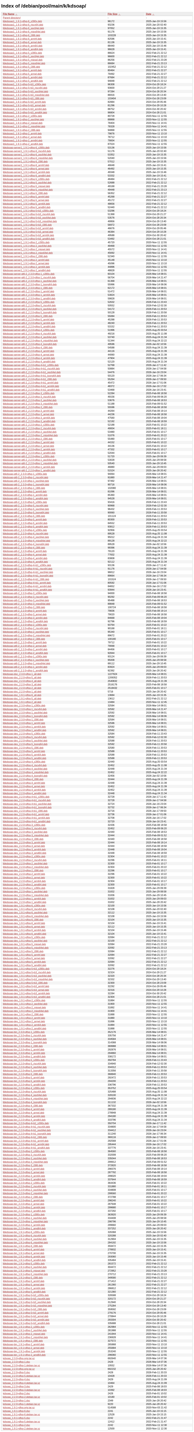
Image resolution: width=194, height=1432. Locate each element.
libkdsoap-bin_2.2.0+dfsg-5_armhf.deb (23, 1077)
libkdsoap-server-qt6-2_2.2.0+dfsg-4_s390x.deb (28, 330)
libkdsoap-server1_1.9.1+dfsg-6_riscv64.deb (27, 151)
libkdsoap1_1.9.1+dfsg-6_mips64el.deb (24, 31)
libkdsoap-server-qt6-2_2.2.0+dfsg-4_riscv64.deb (29, 333)
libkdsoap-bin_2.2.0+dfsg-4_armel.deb (23, 1112)
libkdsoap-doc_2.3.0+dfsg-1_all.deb (22, 674)
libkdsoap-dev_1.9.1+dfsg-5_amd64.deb (24, 965)
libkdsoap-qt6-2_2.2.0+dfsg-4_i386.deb (24, 547)
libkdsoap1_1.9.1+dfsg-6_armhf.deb (22, 39)
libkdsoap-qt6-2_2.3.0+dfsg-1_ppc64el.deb (26, 481)
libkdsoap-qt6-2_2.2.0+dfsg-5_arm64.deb (25, 523)
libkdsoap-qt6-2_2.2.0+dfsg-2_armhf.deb (25, 642)
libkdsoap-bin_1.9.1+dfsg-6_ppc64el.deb (25, 1239)
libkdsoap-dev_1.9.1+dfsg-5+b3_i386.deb (25, 983)
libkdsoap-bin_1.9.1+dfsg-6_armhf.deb (23, 1249)
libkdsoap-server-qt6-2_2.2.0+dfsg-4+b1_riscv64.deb (31, 368)
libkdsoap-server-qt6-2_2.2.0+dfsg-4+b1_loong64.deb (32, 375)
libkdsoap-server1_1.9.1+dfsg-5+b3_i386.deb (27, 225)
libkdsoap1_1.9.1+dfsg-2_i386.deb (21, 130)
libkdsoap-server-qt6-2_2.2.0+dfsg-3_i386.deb (28, 407)
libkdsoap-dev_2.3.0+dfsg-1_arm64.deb (24, 726)
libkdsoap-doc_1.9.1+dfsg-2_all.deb (22, 702)
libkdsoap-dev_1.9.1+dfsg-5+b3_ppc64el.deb (27, 976)
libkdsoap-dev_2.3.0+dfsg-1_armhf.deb (24, 723)
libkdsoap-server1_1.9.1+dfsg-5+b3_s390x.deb (28, 210)
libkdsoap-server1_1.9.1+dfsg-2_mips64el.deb (28, 253)
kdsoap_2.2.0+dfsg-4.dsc (16, 1379)
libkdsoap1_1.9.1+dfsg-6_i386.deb (21, 35)
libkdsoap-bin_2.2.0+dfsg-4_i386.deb (23, 1105)
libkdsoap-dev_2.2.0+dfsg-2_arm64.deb (24, 881)
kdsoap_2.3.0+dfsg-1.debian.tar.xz (21, 1365)
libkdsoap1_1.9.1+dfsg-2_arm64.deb (22, 140)
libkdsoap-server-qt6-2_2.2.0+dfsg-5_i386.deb (28, 316)
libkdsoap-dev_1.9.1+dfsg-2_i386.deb (23, 1014)
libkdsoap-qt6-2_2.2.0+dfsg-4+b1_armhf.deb (27, 583)
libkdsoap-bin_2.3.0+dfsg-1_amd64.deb (24, 1056)
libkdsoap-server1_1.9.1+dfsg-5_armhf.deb (26, 196)
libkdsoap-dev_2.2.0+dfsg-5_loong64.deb (25, 744)
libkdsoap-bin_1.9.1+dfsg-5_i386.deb (23, 1277)
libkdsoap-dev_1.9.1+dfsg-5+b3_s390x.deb (26, 968)
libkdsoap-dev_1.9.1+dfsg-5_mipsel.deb (24, 944)
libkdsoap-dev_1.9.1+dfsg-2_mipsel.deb (24, 1007)
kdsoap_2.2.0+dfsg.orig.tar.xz (19, 1369)
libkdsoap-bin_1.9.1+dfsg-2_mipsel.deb (24, 1334)
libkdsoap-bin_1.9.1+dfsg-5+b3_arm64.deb (26, 1319)
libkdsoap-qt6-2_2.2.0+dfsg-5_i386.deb (24, 516)
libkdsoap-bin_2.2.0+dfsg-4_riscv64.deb (24, 1091)
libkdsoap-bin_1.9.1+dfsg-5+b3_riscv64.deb (26, 1298)
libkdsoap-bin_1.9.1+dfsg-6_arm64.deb (24, 1256)
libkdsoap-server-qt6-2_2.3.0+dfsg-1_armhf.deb (28, 291)
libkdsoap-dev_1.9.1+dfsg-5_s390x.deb (24, 937)
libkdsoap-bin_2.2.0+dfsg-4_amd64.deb (24, 1120)
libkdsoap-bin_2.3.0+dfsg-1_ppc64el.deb (25, 1039)
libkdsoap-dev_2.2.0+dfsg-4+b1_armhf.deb (26, 814)
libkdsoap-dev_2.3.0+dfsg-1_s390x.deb (24, 705)
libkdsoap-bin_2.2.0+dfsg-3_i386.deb (23, 1165)
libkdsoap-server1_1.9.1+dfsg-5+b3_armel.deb (28, 232)
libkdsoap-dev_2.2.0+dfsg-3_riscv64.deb (25, 828)
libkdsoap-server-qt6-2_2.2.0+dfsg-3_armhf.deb (28, 411)
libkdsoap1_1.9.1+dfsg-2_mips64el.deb (24, 126)
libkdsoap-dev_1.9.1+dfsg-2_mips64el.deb (25, 1011)
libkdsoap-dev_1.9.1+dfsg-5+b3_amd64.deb (26, 997)
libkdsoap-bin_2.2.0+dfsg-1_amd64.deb (24, 1228)
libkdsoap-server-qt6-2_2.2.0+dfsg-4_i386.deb (28, 347)
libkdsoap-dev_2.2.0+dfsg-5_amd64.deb (24, 758)
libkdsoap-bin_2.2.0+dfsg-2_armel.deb (23, 1204)
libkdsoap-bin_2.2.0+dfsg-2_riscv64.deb (24, 1186)
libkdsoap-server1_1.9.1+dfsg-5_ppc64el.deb (27, 182)
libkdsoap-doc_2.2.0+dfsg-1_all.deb (22, 691)
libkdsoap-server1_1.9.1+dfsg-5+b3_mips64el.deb (30, 221)
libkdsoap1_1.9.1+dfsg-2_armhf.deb (22, 133)
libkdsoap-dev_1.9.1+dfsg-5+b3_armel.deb (26, 990)
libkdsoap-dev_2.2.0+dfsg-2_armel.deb (24, 877)
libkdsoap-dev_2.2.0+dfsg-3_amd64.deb (24, 853)
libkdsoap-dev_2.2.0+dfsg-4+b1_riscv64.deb (27, 800)
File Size (112, 14)
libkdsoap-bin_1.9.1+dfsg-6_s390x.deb (24, 1232)
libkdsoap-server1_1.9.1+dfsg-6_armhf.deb (26, 165)
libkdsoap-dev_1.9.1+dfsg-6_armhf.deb (24, 923)
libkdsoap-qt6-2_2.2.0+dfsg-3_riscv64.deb (25, 597)
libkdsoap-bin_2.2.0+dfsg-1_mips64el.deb (25, 1221)
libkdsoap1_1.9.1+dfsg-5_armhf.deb (22, 70)
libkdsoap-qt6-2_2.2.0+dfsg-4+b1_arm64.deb (27, 586)
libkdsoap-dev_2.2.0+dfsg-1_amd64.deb (24, 902)
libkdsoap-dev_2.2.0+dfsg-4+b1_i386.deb (25, 811)
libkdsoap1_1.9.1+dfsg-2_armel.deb (22, 137)
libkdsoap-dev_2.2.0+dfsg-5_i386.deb (23, 747)
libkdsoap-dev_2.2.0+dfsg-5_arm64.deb (24, 754)
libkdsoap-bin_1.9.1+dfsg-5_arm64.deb (24, 1288)
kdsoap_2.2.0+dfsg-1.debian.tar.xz (21, 1404)
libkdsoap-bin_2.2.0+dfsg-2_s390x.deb (24, 1183)
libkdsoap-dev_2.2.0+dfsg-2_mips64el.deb (25, 867)
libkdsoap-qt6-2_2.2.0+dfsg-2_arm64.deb (25, 649)
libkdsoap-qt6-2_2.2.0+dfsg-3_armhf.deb (25, 611)
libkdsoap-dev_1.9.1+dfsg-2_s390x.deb (24, 1000)
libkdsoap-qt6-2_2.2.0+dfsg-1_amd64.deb (25, 670)
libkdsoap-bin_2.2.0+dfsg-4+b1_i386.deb (25, 1137)
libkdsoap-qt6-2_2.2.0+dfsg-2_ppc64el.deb (26, 632)
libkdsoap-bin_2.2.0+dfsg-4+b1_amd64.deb (26, 1148)
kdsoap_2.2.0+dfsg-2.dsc (16, 1393)
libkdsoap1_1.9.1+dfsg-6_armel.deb (22, 42)
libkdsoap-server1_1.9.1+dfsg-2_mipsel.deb (26, 249)
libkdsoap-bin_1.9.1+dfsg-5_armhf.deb (23, 1281)
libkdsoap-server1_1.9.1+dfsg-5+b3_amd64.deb (29, 238)
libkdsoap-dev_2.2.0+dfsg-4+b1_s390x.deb (26, 797)
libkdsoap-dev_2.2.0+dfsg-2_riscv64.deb (25, 860)
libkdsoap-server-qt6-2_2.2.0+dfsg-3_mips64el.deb (30, 403)
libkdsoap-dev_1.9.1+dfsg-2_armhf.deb (24, 1018)
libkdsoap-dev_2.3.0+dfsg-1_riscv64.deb (25, 709)
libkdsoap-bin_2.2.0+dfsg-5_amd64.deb (24, 1084)
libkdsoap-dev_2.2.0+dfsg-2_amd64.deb (24, 884)
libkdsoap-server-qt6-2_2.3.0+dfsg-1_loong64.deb (30, 284)
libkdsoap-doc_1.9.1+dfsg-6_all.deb (22, 695)
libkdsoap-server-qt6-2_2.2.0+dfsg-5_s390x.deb (28, 302)
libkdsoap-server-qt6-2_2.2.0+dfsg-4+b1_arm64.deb (31, 386)
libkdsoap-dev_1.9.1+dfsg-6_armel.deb (24, 926)
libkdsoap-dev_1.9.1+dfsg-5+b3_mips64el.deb (28, 979)
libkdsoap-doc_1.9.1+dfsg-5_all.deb (22, 698)
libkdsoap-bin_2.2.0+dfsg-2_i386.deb (23, 1197)
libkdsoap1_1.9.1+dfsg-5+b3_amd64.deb (25, 112)
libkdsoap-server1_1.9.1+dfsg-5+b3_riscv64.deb (29, 214)
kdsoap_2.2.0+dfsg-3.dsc (16, 1386)
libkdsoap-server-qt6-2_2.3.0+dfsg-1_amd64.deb (29, 298)
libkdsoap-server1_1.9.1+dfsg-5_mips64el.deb (28, 189)
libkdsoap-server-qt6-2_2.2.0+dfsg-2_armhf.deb (28, 442)
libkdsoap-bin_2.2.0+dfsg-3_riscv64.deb (24, 1155)
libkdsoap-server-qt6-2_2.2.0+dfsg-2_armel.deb (28, 446)
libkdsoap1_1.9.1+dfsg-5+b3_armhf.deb (24, 102)
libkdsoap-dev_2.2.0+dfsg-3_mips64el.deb (25, 835)
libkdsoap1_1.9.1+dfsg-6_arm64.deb (22, 45)
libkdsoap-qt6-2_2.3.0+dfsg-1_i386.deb (24, 488)
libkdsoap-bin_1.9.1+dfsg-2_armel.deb (23, 1348)
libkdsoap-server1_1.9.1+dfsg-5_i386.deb (25, 193)
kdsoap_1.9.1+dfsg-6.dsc (16, 1411)
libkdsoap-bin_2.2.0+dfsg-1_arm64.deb (24, 1225)
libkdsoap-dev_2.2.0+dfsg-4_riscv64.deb (25, 765)
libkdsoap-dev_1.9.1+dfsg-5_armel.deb (24, 958)
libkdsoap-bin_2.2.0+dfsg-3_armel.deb (23, 1172)
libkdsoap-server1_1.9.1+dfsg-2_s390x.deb (26, 242)
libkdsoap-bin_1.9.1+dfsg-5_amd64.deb (24, 1291)
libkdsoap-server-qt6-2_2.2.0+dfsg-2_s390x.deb (28, 425)
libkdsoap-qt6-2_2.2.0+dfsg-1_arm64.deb (25, 667)
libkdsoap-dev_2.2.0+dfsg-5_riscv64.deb (25, 737)
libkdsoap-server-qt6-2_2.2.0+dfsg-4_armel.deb (28, 354)
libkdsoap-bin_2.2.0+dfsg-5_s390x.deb (24, 1060)
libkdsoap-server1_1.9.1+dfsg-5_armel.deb (26, 200)
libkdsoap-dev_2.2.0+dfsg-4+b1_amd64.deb (26, 821)
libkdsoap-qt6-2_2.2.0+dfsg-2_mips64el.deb (26, 635)
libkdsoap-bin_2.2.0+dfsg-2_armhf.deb (23, 1200)
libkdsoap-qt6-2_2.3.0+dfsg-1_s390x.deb (25, 474)
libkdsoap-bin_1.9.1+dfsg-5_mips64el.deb (25, 1274)
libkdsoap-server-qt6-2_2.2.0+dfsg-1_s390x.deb (28, 456)
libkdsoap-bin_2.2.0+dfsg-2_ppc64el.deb (25, 1190)
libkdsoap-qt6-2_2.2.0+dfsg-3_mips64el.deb (26, 604)
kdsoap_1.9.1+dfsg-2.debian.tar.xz (21, 1428)
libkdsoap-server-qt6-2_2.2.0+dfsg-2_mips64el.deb (30, 435)
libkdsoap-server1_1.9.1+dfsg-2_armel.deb (26, 263)
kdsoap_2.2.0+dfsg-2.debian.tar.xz (21, 1397)
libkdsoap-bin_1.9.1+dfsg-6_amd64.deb (24, 1260)
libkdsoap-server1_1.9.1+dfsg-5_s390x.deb (26, 179)
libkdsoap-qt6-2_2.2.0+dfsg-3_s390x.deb (25, 593)
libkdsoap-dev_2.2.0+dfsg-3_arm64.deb (24, 849)
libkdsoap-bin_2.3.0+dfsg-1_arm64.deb (24, 1053)
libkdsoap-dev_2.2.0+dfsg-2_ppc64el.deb (25, 863)
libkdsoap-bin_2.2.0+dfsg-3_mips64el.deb (25, 1162)
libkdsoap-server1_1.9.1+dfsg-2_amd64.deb (26, 270)
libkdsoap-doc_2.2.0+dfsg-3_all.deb (22, 684)
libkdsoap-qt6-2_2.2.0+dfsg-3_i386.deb (24, 607)
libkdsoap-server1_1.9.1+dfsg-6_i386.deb (25, 161)
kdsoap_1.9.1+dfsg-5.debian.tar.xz (21, 1421)
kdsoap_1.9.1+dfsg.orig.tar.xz (19, 1407)
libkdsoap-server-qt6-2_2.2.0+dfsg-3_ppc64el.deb (30, 400)
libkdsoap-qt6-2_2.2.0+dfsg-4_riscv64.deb (25, 533)
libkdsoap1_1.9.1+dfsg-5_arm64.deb (22, 77)
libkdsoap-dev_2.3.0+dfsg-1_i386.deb (23, 719)
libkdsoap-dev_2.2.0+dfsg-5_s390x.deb (24, 733)
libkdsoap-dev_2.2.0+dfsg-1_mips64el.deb (25, 895)
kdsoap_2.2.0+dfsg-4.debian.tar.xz (21, 1383)
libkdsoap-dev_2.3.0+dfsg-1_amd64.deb (24, 730)
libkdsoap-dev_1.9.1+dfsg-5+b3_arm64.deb (26, 993)
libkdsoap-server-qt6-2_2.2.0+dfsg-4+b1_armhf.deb (30, 382)
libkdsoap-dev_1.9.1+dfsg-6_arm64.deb (24, 930)
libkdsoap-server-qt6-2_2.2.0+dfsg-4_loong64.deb (30, 344)
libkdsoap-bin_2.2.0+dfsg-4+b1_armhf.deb (25, 1141)
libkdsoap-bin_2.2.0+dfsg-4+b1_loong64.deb (27, 1133)
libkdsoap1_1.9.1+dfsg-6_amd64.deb (23, 49)
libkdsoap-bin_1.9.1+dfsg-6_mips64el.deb (25, 1242)
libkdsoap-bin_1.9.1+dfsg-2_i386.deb (23, 1341)
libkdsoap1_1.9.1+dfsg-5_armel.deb (22, 74)
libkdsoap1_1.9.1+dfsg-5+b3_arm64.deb (24, 109)
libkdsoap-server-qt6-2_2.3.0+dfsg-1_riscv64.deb (29, 277)
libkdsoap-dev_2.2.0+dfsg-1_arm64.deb (24, 898)
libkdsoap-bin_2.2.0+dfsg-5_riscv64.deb (24, 1063)
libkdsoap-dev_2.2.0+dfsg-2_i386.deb (23, 870)
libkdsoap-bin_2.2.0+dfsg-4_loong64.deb (25, 1102)
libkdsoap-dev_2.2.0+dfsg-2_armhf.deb (24, 874)
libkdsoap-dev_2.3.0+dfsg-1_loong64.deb (25, 716)
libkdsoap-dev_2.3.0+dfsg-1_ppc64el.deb (25, 712)
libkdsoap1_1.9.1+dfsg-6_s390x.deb (22, 21)
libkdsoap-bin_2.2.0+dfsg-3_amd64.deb (24, 1179)
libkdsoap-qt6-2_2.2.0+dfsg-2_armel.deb (25, 646)
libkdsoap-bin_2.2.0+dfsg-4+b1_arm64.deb (26, 1144)
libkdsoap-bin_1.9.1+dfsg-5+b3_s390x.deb (26, 1295)
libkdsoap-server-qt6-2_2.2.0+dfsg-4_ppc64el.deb (30, 337)
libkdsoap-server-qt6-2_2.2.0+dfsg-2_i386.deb (28, 439)
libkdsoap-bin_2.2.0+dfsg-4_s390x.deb (24, 1088)
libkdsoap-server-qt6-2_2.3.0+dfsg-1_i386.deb (28, 288)
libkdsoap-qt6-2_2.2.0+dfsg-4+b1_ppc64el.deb (28, 572)
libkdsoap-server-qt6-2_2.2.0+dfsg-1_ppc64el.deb (30, 460)
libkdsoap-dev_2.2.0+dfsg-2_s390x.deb (24, 856)
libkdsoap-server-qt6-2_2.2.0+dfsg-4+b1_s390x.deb (31, 365)
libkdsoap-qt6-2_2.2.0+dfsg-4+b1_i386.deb (26, 579)
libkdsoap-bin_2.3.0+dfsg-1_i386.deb (23, 1046)
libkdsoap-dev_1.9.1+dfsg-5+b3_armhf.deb (26, 986)
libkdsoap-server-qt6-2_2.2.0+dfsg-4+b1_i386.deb (30, 379)
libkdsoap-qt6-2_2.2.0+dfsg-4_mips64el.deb (26, 540)
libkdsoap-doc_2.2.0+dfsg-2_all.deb (22, 688)
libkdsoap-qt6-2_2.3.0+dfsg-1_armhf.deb (25, 491)
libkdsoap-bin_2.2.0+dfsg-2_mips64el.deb (25, 1193)
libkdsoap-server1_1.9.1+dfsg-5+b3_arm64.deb (28, 235)
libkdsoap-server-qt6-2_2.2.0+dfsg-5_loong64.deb (30, 312)
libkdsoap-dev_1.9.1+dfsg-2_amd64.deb (24, 1028)
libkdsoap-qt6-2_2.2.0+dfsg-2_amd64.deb (25, 653)
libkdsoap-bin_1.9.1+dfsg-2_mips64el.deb (25, 1337)
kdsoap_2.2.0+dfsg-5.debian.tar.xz (21, 1376)
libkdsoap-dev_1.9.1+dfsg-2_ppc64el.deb (25, 1004)
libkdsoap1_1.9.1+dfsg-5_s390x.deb (22, 53)
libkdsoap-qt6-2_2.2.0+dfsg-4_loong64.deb (26, 544)
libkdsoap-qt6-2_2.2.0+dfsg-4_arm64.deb (25, 558)
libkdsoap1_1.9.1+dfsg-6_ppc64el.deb (23, 28)
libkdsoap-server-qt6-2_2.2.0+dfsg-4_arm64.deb (29, 358)
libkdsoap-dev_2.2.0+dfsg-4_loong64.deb (25, 775)
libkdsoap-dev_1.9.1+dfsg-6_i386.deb (23, 919)
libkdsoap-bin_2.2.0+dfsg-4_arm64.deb (24, 1116)
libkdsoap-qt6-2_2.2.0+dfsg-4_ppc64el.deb (26, 537)
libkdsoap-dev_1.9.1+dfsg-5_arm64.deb (24, 962)
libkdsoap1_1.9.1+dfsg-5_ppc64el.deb (23, 56)
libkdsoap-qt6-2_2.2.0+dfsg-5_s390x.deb (25, 502)
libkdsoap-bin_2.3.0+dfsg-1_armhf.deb (23, 1049)
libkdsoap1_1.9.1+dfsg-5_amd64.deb (23, 81)
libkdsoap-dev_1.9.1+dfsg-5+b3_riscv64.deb (27, 972)
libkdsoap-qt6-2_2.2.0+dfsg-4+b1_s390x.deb (27, 565)
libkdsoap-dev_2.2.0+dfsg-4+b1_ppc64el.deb (27, 804)
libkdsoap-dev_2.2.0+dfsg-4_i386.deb (23, 779)
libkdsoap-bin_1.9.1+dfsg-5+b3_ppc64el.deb (27, 1302)
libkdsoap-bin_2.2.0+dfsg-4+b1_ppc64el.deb (27, 1130)
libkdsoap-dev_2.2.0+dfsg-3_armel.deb (24, 846)
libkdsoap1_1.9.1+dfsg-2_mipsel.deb (22, 123)
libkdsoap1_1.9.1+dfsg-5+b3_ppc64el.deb (25, 91)
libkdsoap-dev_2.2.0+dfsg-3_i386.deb (23, 839)
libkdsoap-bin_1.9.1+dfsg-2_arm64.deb (24, 1351)
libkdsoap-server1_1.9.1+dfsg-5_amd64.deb (26, 207)
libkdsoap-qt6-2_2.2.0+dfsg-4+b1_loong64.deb (28, 575)
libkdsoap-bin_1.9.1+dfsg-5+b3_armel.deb (25, 1316)
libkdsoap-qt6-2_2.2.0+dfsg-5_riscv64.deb (25, 505)
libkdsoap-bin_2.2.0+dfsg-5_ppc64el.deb (25, 1067)
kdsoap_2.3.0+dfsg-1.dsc (16, 1362)
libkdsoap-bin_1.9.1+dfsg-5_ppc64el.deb (25, 1267)
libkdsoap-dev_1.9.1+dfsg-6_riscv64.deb (25, 909)
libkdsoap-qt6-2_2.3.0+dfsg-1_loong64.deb (26, 484)
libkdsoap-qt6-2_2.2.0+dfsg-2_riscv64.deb (25, 628)
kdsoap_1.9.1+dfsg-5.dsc (16, 1418)
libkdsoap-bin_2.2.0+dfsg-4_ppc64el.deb (25, 1095)
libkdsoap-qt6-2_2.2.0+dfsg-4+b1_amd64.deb (27, 589)
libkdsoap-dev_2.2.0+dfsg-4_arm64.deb (24, 790)
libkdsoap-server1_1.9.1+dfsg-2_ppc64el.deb (27, 246)
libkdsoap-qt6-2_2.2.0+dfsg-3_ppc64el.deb (26, 600)
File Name (8, 14)
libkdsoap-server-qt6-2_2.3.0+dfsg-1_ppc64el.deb (30, 281)
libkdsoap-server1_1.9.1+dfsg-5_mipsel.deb (26, 186)
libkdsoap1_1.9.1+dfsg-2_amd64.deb (23, 144)
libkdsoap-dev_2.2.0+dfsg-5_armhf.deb (24, 751)
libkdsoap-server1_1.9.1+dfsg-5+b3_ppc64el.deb (29, 217)
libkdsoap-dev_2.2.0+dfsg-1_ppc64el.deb (25, 891)
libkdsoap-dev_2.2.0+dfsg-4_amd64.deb (24, 793)
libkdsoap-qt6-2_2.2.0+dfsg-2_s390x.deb (25, 625)
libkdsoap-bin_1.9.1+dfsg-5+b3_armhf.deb (25, 1313)
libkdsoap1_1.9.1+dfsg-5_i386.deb (21, 67)
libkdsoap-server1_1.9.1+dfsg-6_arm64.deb (26, 172)
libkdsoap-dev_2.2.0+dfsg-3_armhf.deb (24, 842)
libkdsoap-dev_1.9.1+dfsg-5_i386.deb (23, 951)
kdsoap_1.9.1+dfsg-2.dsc (16, 1425)
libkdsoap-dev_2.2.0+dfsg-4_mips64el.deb (25, 772)
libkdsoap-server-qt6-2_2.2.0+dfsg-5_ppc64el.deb (30, 309)
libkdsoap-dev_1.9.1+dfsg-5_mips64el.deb (25, 947)
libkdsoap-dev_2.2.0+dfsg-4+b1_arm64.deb (26, 818)
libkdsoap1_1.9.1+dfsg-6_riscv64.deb (23, 24)
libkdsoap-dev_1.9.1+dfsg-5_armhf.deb (24, 955)
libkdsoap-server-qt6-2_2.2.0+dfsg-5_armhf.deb (28, 319)
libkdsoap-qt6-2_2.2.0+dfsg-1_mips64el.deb (26, 663)
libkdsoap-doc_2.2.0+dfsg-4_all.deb (22, 681)
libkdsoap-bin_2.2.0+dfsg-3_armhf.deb (23, 1169)
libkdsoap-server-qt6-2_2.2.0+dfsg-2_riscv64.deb (29, 428)
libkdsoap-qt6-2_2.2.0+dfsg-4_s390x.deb (25, 530)
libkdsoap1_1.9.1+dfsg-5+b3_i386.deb (23, 98)
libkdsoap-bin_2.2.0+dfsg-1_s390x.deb (24, 1214)
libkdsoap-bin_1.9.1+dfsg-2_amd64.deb (24, 1355)
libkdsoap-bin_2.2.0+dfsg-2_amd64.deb (24, 1211)
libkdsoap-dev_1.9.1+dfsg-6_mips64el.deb (25, 916)
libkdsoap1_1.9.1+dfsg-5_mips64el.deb (24, 63)
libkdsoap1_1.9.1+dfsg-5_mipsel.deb (22, 60)
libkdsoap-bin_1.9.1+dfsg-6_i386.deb (23, 1246)
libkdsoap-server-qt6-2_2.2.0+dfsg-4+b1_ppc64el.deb (32, 372)
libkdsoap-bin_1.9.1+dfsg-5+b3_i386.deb (25, 1309)
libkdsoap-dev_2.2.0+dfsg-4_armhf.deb (24, 783)
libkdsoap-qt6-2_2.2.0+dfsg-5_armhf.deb (25, 519)
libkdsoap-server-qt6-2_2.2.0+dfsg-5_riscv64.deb (29, 305)
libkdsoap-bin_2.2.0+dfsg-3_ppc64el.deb (25, 1158)
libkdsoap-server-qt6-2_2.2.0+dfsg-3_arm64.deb (29, 418)
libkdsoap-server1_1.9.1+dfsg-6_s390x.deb (26, 147)
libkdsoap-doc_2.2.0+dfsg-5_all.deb (22, 677)
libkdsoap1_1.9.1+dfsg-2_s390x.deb (22, 116)
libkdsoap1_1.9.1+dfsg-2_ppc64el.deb (23, 119)
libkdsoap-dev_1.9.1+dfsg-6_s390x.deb (24, 905)
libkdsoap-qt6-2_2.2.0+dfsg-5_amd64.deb (25, 526)
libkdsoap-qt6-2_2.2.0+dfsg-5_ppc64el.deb (26, 509)
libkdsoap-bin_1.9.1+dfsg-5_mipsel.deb (24, 1270)
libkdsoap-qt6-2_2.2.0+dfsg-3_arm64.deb (25, 618)
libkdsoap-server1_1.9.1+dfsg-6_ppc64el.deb (27, 154)
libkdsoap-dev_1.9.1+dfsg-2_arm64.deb (24, 1025)
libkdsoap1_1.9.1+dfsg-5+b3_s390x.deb (24, 84)
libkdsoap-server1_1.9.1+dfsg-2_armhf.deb (26, 260)
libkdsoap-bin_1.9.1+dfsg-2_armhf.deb (23, 1344)
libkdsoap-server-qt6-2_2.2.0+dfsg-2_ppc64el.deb (30, 432)
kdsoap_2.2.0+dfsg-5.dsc (16, 1372)
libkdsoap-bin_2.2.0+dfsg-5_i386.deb (23, 1074)
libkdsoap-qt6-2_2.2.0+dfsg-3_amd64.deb (25, 621)
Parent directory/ (12, 17)
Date (148, 14)
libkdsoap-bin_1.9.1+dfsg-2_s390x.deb (24, 1327)
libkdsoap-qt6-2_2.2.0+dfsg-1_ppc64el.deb (26, 660)
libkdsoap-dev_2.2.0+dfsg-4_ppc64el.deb (25, 769)
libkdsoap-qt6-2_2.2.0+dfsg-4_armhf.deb (25, 551)
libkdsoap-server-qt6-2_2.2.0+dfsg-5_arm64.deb (29, 323)
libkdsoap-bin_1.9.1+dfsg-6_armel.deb (23, 1253)
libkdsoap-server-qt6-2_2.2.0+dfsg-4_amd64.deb (29, 361)
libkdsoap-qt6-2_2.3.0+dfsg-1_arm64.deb (25, 495)
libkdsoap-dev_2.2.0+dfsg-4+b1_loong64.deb (27, 807)
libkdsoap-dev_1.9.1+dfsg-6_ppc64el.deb (25, 912)
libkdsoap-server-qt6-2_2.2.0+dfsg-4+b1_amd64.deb (31, 390)
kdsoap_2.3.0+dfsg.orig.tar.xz (19, 1358)
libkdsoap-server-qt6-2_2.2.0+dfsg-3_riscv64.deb (29, 396)
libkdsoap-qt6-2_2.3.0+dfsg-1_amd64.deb (25, 498)
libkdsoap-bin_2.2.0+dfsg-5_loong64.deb (25, 1070)
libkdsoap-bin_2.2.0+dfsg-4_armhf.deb (23, 1109)
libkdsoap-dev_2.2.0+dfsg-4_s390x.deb (24, 761)
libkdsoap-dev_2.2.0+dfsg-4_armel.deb (24, 786)
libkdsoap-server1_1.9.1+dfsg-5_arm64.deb (26, 204)
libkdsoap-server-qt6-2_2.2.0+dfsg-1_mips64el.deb (30, 463)
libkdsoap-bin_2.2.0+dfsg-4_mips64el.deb (25, 1098)
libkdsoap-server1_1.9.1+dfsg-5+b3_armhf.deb (28, 228)
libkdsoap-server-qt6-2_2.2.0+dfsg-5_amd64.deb (29, 326)
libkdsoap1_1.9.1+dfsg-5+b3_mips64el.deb (26, 95)
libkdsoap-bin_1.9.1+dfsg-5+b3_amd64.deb (26, 1323)
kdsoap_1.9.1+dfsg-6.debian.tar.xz (21, 1414)
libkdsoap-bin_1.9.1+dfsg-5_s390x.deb (24, 1263)
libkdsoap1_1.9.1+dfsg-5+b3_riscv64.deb (25, 88)
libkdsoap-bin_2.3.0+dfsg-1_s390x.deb (24, 1032)
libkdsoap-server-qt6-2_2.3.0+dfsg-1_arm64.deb (29, 295)
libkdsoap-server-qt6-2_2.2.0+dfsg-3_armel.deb (28, 414)
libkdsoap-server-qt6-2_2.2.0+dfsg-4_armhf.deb (28, 351)
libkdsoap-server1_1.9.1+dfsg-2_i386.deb (25, 256)
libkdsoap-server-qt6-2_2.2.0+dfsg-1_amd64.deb (29, 470)
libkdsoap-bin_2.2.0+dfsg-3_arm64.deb (24, 1176)
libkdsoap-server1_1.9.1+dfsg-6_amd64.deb (26, 175)
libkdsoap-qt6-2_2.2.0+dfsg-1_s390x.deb (25, 656)
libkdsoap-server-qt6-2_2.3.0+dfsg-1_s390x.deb (28, 274)
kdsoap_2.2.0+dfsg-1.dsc (16, 1400)
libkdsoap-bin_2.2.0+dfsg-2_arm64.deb (24, 1207)
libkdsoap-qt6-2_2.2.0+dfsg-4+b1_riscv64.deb (27, 568)
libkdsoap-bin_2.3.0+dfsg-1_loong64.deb (25, 1042)
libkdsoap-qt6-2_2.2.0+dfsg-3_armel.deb (25, 614)
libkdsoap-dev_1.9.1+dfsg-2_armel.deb (24, 1021)
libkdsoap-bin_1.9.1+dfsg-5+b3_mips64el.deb (27, 1305)
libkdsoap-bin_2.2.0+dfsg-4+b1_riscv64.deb (26, 1126)
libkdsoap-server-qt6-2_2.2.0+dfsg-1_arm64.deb (29, 467)
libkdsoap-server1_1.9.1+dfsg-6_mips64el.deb (28, 158)
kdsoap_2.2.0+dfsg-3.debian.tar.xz (21, 1390)
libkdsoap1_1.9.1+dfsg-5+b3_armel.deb (24, 105)
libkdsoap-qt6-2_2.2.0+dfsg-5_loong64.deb (26, 512)
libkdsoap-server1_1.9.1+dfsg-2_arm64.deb (26, 267)
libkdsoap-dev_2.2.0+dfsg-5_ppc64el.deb (25, 740)
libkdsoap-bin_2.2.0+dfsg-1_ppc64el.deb (25, 1218)
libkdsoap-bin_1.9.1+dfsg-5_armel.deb (23, 1284)
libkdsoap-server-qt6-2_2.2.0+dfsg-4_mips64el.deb (30, 340)
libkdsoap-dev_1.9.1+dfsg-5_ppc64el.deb (25, 940)
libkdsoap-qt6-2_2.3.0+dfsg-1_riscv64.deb (25, 477)
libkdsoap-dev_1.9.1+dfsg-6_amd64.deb (24, 934)
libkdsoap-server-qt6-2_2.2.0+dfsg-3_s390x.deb (28, 393)
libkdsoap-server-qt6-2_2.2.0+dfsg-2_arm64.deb (29, 449)
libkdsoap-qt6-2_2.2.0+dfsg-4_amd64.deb (25, 561)
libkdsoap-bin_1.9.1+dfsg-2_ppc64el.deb (25, 1330)
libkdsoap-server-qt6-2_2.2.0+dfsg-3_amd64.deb (29, 421)
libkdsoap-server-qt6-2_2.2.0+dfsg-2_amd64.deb (29, 453)
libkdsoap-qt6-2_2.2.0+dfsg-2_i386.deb (24, 639)
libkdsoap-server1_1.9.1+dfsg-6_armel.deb (26, 168)
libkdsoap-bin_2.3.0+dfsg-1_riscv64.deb (24, 1035)
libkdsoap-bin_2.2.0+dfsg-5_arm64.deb (24, 1081)
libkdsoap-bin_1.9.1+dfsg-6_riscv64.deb (24, 1235)
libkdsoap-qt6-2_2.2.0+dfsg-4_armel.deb (25, 554)
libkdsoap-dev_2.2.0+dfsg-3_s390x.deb (24, 825)
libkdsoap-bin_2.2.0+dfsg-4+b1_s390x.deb (26, 1123)
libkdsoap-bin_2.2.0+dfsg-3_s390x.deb (24, 1151)
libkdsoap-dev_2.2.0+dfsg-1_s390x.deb (24, 888)
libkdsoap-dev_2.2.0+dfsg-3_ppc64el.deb (25, 832)
